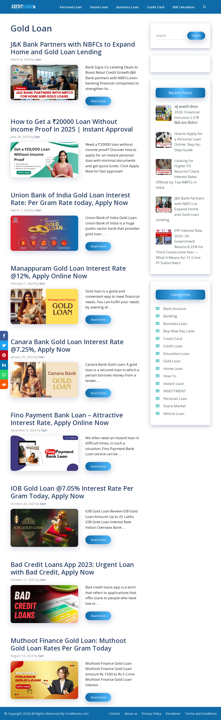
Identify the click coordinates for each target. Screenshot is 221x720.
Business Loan (127, 7)
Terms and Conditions (201, 713)
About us (130, 713)
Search (196, 35)
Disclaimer (173, 713)
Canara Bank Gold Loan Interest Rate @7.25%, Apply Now (67, 345)
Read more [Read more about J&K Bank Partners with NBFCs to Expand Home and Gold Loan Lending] (98, 101)
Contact (114, 713)
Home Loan (99, 7)
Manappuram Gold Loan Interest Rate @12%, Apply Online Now (68, 272)
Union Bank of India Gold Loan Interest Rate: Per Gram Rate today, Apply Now (70, 199)
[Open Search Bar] (204, 7)
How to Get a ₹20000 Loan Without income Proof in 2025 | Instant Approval (72, 125)
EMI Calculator (184, 7)
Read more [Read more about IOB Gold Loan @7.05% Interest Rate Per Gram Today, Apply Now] (98, 540)
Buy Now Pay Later (179, 331)
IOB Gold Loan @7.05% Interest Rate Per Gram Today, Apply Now (72, 492)
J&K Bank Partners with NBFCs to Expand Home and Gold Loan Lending (73, 48)
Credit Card (155, 7)
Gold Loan (171, 361)
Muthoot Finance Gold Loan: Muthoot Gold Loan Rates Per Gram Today (68, 644)
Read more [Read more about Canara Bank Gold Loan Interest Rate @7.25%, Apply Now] (98, 393)
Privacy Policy (151, 713)
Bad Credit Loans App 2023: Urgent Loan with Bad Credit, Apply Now (72, 568)
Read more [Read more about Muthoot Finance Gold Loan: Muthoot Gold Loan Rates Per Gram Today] (98, 697)
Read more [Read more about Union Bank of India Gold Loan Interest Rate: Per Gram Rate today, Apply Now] (98, 246)
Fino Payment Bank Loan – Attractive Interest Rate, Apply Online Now (67, 419)
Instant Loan (173, 383)
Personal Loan (71, 7)
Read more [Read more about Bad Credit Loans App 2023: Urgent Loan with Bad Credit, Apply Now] (98, 616)
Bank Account (174, 308)
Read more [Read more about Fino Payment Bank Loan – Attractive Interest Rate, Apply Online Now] (98, 466)
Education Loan (176, 353)
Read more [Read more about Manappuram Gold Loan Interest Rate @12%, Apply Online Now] (98, 320)
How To (169, 376)
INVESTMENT (174, 391)
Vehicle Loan (173, 413)
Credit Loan (173, 346)
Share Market (174, 405)
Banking (170, 316)
